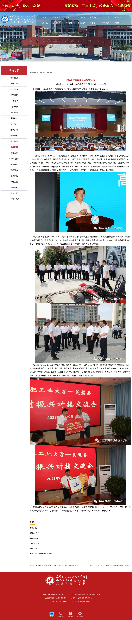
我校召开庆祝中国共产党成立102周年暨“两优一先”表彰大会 (57, 565)
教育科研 (93, 17)
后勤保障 (44, 23)
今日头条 (14, 141)
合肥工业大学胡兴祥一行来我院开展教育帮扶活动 (113, 565)
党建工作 (69, 17)
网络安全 (93, 23)
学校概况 (56, 17)
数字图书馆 (44, 29)
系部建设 (56, 23)
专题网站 (14, 176)
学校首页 (44, 17)
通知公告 (14, 153)
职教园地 (14, 170)
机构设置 (14, 164)
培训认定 (81, 23)
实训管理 (105, 17)
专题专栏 (105, 23)
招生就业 (69, 23)
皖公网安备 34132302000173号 (55, 598)
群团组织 (117, 17)
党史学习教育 (14, 159)
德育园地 (81, 17)
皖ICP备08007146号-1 (85, 598)
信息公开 (117, 23)
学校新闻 (14, 147)
